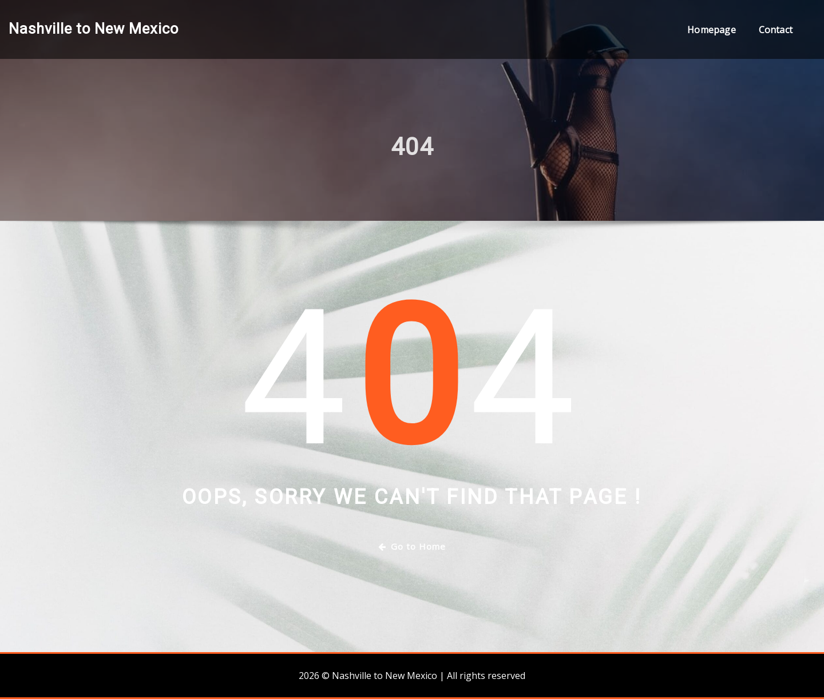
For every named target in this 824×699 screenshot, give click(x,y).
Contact (776, 29)
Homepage (711, 29)
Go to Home (412, 546)
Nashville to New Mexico (94, 28)
